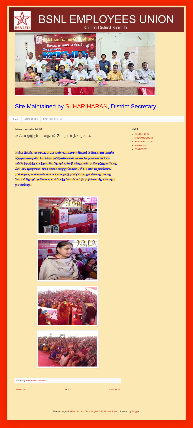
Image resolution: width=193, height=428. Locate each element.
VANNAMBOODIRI (144, 138)
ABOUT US (30, 119)
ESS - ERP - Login (144, 141)
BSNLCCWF (141, 149)
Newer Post (21, 389)
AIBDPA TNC (141, 145)
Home (15, 119)
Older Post (114, 389)
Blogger (136, 411)
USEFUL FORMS (53, 119)
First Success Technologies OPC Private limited (94, 411)
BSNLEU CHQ (142, 134)
